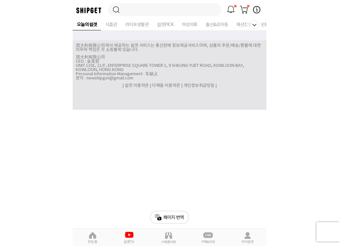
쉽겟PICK (165, 24)
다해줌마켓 (168, 237)
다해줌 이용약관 (166, 85)
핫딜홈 (92, 237)
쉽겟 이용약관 (137, 85)
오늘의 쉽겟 (87, 24)
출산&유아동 (217, 24)
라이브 (208, 237)
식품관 (111, 24)
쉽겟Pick (130, 237)
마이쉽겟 (247, 237)
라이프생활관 (137, 24)
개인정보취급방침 (198, 85)
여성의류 (189, 24)
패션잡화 (244, 24)
